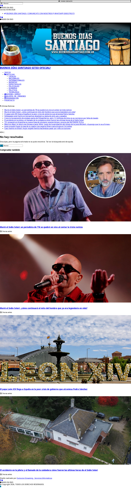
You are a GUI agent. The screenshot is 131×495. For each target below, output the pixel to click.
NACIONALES (14, 80)
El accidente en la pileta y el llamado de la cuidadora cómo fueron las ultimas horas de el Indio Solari (44, 127)
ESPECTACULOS (15, 87)
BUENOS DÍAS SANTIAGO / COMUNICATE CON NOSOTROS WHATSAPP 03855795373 (39, 13)
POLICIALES (14, 89)
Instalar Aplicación (65, 1)
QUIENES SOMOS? (12, 99)
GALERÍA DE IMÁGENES (15, 101)
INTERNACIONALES (16, 82)
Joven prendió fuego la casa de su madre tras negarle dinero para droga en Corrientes (38, 133)
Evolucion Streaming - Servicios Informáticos (34, 485)
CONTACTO (9, 106)
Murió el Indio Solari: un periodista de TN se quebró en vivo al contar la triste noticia (38, 116)
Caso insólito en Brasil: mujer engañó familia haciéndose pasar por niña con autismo (37, 135)
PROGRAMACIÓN (11, 104)
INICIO (7, 73)
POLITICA (13, 94)
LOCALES (12, 77)
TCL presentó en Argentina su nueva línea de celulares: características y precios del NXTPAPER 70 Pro (44, 129)
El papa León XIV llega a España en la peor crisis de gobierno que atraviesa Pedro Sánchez (39, 120)
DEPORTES (13, 84)
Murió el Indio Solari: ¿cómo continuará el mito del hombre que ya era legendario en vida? (40, 118)
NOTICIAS (9, 75)
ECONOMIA (13, 92)
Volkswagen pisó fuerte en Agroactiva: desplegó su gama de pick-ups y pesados (35, 122)
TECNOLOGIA (14, 96)
